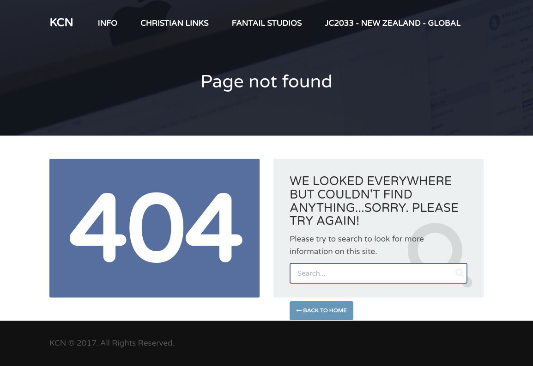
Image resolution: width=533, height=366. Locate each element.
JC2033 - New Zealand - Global (392, 23)
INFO (107, 23)
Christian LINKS (174, 23)
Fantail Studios (266, 23)
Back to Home (321, 310)
